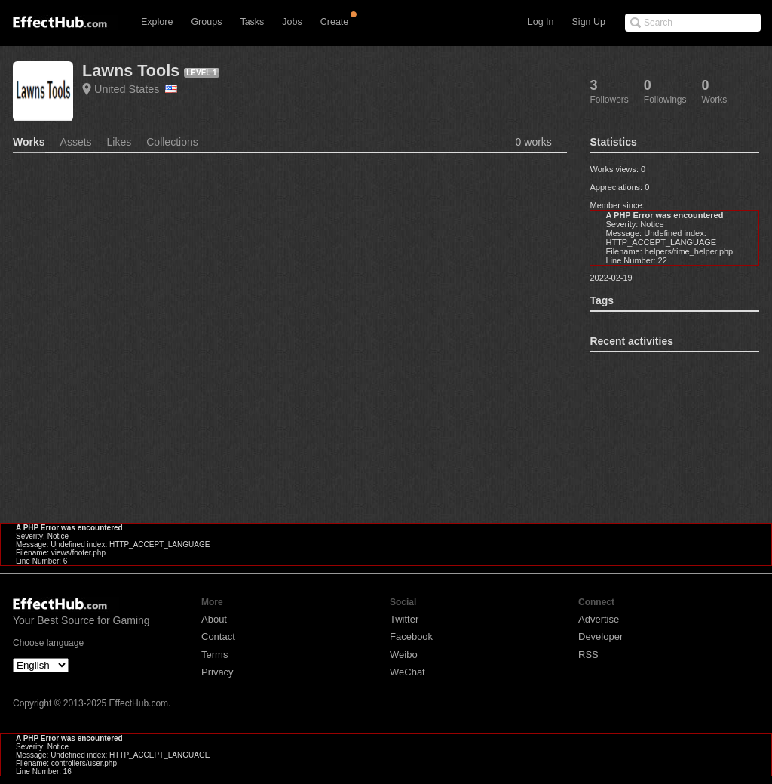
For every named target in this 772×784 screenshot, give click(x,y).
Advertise (598, 619)
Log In (541, 22)
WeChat (407, 672)
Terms (214, 654)
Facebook (411, 636)
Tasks (252, 22)
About (214, 619)
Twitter (404, 619)
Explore (157, 22)
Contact (218, 636)
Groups (206, 22)
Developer (600, 636)
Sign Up (588, 22)
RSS (588, 654)
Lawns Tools (130, 70)
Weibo (404, 654)
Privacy (217, 672)
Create (334, 22)
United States (135, 89)
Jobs (292, 22)
